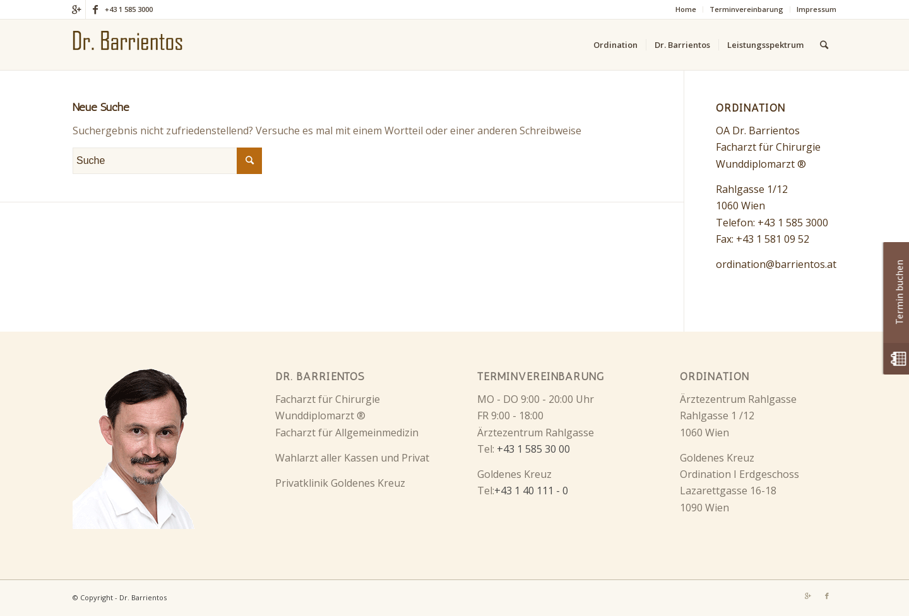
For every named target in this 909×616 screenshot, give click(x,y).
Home (685, 9)
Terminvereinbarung (746, 9)
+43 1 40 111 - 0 (531, 490)
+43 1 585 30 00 (533, 449)
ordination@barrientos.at (776, 264)
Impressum (816, 9)
